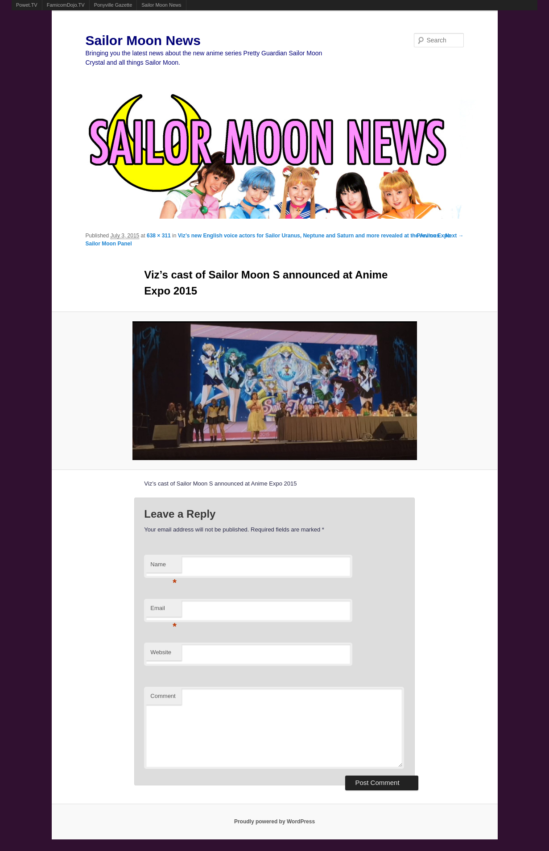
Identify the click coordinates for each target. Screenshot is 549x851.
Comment (162, 696)
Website (160, 652)
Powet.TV (26, 5)
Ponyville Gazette (113, 5)
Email (163, 611)
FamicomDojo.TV (66, 5)
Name (163, 567)
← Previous (424, 235)
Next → (454, 235)
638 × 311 (159, 235)
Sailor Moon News (161, 5)
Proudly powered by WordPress (274, 821)
